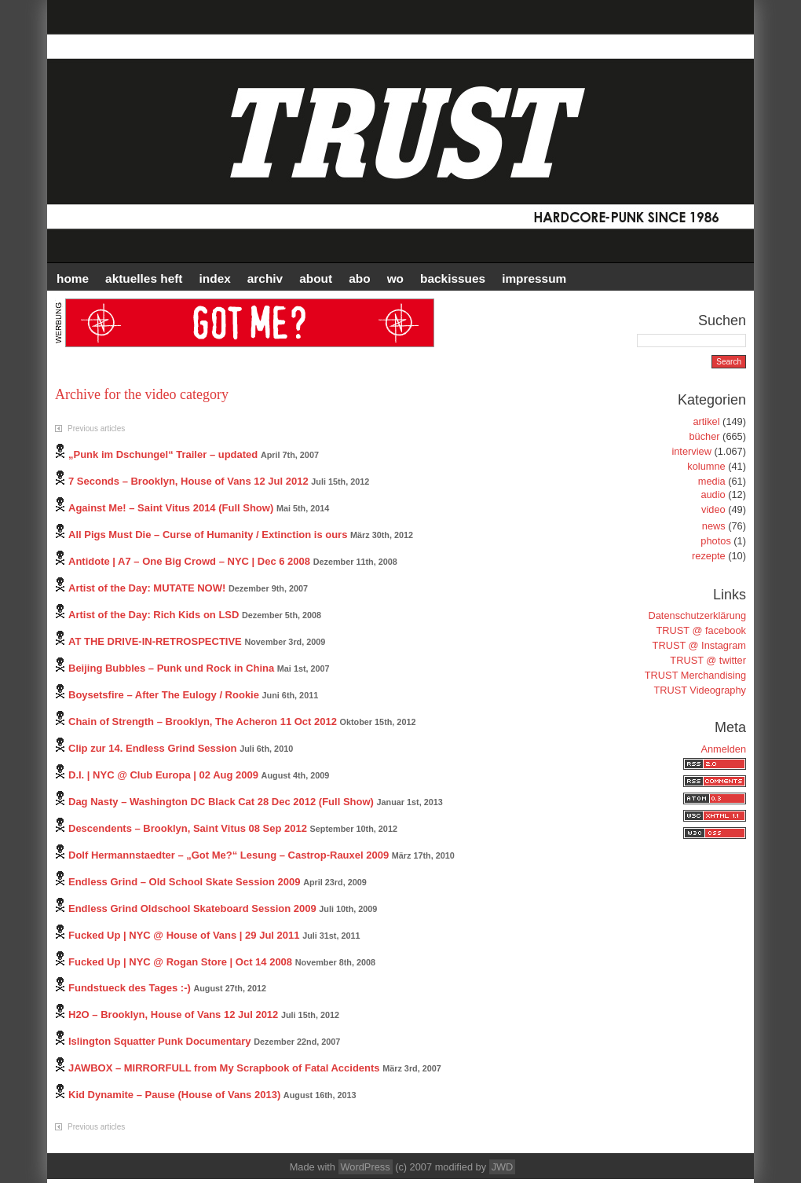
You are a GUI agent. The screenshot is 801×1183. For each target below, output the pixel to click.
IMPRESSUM (534, 278)
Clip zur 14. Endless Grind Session (152, 748)
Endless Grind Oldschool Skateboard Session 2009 (192, 908)
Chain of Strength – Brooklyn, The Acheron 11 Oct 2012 (202, 721)
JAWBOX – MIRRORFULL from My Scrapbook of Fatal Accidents (224, 1068)
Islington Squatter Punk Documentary (159, 1041)
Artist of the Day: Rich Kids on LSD (153, 615)
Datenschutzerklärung (697, 615)
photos (715, 541)
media (712, 481)
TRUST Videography (699, 690)
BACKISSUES (452, 278)
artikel (706, 421)
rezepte (709, 556)
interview (691, 451)
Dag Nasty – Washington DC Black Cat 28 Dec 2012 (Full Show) (221, 802)
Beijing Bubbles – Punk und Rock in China (171, 668)
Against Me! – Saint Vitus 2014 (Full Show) (170, 508)
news (714, 526)
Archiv (265, 278)
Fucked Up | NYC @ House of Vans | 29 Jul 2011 (184, 935)
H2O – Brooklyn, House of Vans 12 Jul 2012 (173, 1014)
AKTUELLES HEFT (143, 278)
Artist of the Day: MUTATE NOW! (146, 588)
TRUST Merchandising (695, 675)
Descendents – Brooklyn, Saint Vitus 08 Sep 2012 (187, 828)
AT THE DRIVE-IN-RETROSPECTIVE (155, 641)
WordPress (365, 1167)
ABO (359, 278)
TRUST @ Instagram (699, 645)
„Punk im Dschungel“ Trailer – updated (163, 454)
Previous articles (96, 428)
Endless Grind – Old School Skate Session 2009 (184, 882)
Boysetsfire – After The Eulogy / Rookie (163, 695)
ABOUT (315, 278)
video (713, 509)
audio (712, 494)
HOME (73, 278)
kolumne (706, 466)
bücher (704, 436)
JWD (503, 1167)
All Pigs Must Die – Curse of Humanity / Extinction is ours (207, 534)
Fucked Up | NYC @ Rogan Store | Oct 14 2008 (180, 962)
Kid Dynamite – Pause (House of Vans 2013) (174, 1095)
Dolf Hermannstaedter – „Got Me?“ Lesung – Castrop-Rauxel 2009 (228, 855)
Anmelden (723, 749)
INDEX (215, 278)
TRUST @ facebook (701, 630)
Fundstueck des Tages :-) (129, 988)
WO (395, 278)
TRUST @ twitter (708, 660)
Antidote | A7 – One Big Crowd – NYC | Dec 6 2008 (189, 561)
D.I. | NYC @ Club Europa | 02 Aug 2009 (163, 775)
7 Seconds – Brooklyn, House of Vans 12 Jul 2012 (188, 481)
